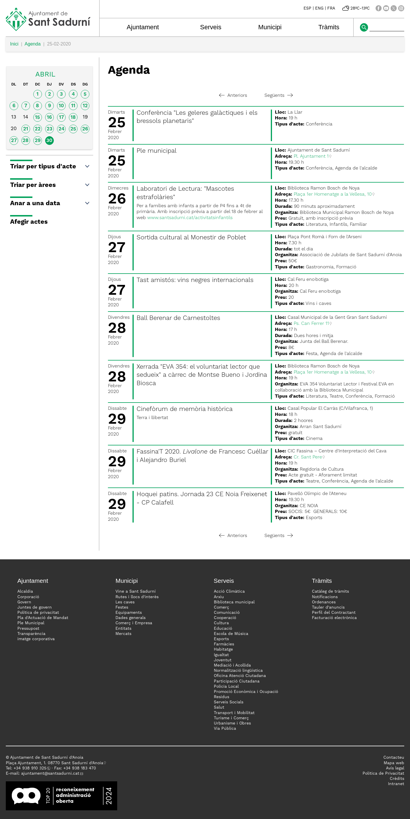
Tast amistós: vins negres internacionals (195, 280)
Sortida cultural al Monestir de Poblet (191, 237)
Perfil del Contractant (334, 613)
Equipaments (128, 613)
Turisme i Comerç (231, 718)
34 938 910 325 (31, 768)
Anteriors (233, 95)
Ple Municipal (30, 623)
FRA (331, 8)
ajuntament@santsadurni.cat (50, 773)
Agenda (33, 43)
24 (61, 129)
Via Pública (225, 729)
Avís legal (395, 768)
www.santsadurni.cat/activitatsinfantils (190, 218)
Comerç (221, 607)
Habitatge (223, 649)
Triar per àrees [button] (50, 185)
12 (85, 105)
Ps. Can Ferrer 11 (311, 323)
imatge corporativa (36, 639)
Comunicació (227, 613)
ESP (307, 8)
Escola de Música (231, 634)
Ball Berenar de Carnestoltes (178, 318)
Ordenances (324, 602)
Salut (219, 707)
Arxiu (219, 597)
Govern (24, 602)
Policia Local (226, 687)
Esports (221, 639)
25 (73, 129)
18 (73, 117)
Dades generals (130, 618)
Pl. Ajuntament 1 (311, 156)
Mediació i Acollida (232, 665)
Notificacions (325, 597)
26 (85, 129)
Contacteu (393, 758)
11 (73, 105)
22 (38, 129)
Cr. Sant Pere (308, 457)
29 (38, 140)
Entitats (123, 629)
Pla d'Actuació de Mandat (42, 618)
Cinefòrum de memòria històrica (185, 409)
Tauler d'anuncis (328, 607)
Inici (14, 43)
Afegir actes (29, 222)
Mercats (123, 634)
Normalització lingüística (238, 671)
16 (49, 117)
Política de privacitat (38, 613)
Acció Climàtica (229, 591)
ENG (319, 8)
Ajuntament (143, 27)
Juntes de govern (34, 607)
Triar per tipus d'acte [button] (50, 166)
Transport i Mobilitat (234, 713)
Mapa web (394, 763)
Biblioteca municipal (234, 602)
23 (49, 129)
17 (61, 117)
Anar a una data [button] (50, 203)
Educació (223, 629)
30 (49, 140)
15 (37, 117)
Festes (121, 607)
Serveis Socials (228, 702)
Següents (278, 95)
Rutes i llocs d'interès (137, 597)
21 (25, 129)
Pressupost (28, 629)
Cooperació (225, 618)
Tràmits (328, 27)
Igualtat (221, 655)
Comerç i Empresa (133, 623)
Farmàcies (224, 644)
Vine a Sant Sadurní (135, 591)
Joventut (222, 660)
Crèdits (397, 779)
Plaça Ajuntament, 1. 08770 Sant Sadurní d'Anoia (54, 763)
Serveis (210, 27)
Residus (221, 697)
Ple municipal (156, 151)
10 (61, 105)
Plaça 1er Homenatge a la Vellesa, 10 (333, 194)
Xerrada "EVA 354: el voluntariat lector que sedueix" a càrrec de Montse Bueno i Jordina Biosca (202, 375)
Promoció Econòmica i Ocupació (246, 692)
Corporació (28, 597)
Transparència (31, 634)
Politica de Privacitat (383, 773)
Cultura (221, 623)
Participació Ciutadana (237, 681)
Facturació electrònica (334, 618)
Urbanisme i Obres (232, 723)
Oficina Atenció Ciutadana (240, 676)
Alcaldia (25, 591)
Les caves (125, 602)
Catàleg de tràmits (330, 591)
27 (14, 140)
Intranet (396, 784)
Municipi (270, 27)
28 (26, 140)
